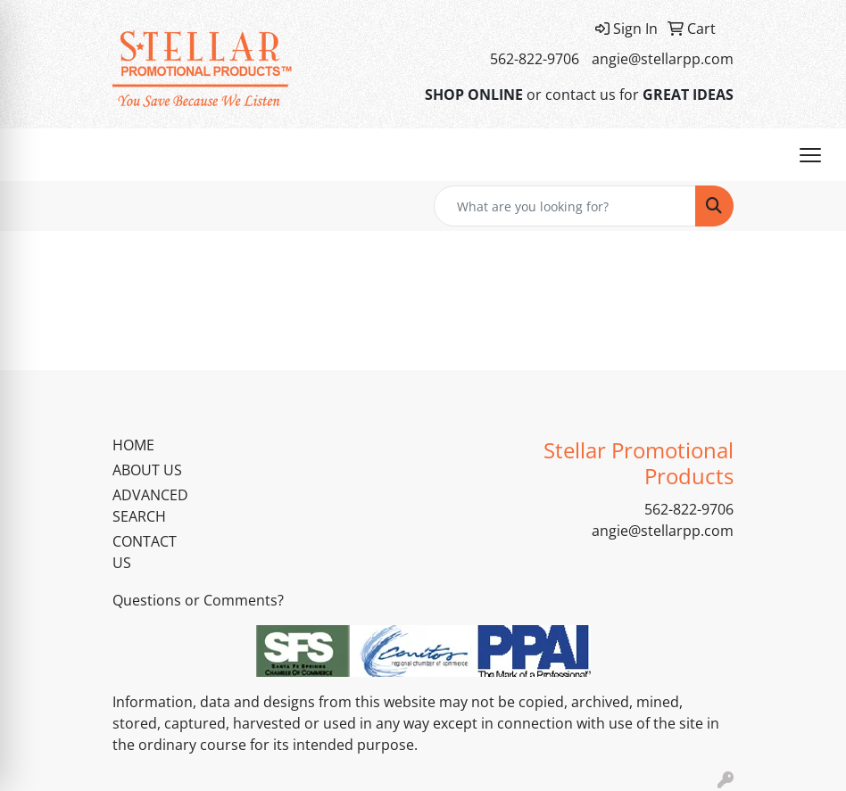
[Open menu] (810, 155)
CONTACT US (144, 552)
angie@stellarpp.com (663, 59)
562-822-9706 (534, 59)
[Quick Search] (565, 206)
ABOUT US (147, 470)
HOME (133, 445)
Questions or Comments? (198, 600)
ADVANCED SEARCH (150, 505)
